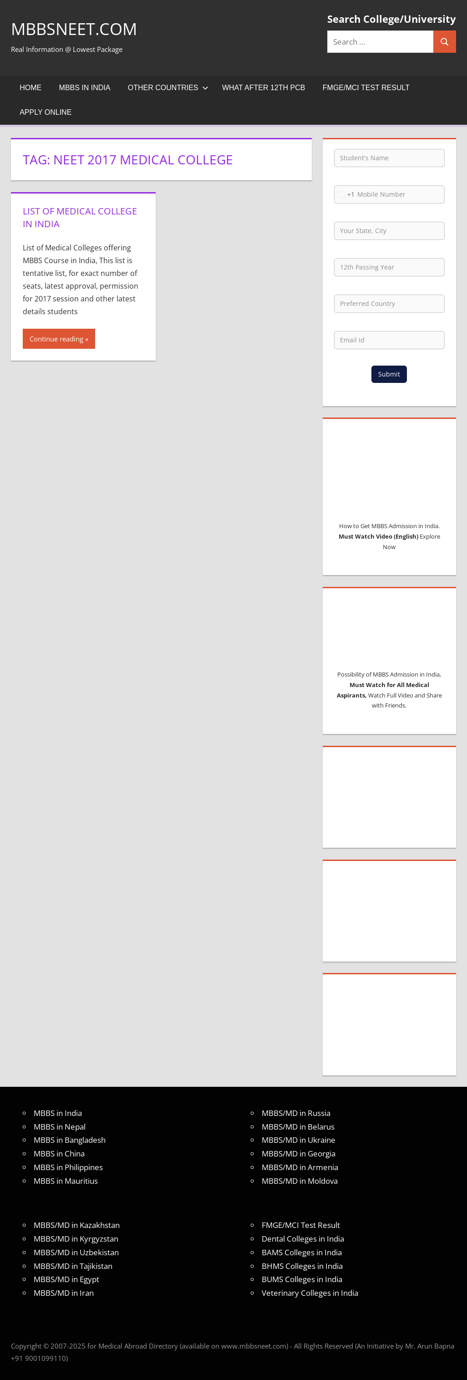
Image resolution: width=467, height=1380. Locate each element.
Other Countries (168, 88)
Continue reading (56, 338)
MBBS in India (85, 88)
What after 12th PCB (263, 88)
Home (30, 88)
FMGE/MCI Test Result (366, 88)
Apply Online (45, 112)
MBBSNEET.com (74, 29)
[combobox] (345, 194)
